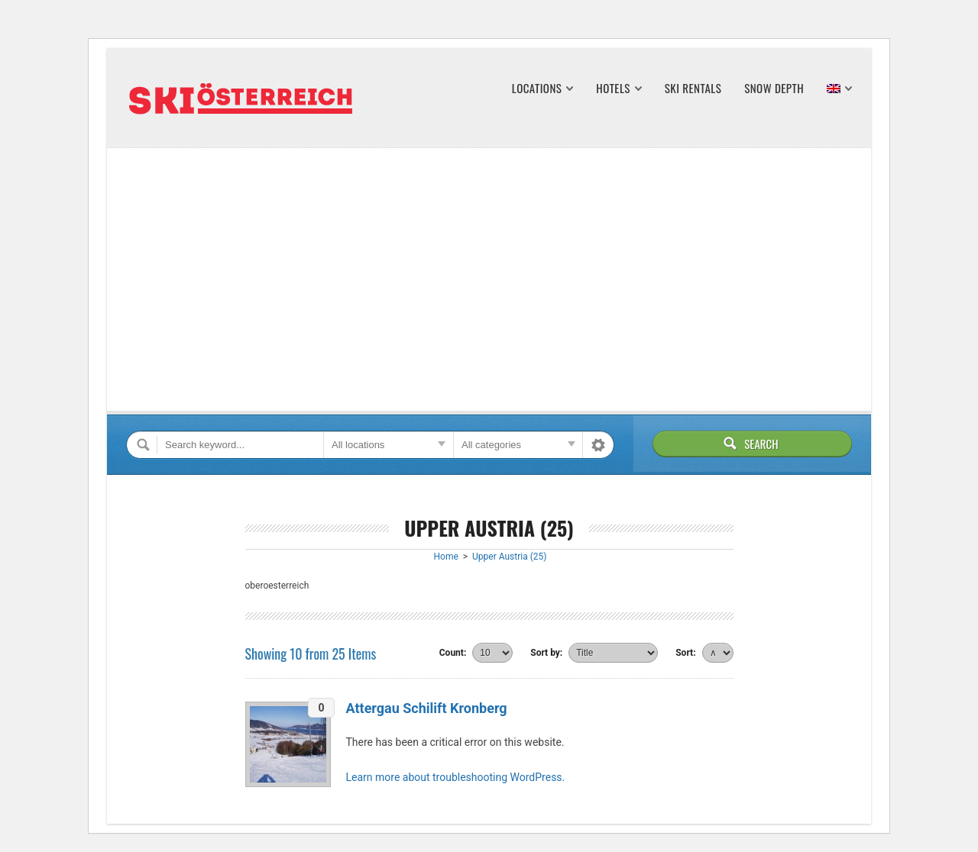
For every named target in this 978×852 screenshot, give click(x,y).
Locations (537, 88)
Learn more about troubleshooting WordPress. (455, 777)
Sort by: (546, 652)
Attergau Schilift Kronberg (426, 708)
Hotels (613, 88)
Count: (453, 652)
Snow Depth (774, 88)
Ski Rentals (693, 88)
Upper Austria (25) (509, 556)
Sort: (685, 652)
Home (446, 556)
